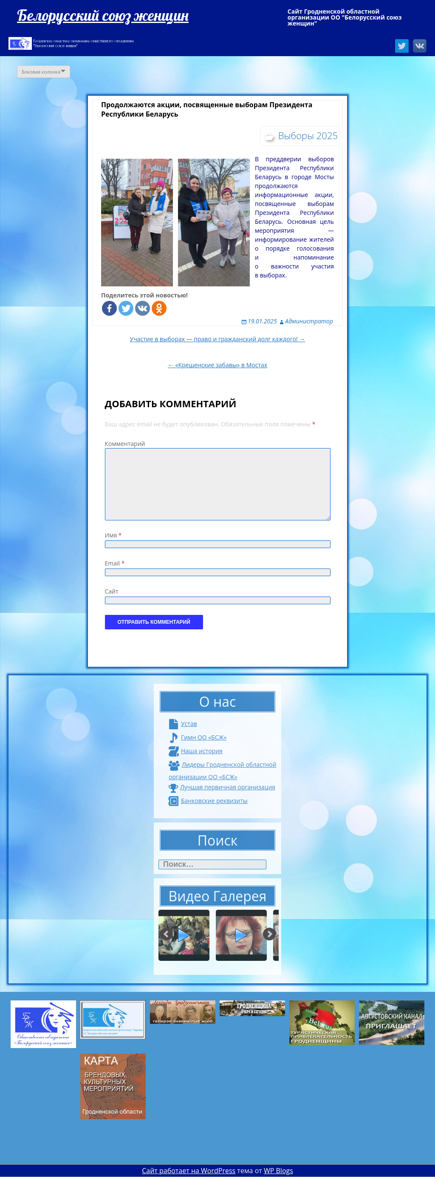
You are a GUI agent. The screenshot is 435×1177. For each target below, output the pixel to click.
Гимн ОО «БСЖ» (197, 737)
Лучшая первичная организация (222, 787)
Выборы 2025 (308, 135)
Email (115, 563)
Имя (113, 535)
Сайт (112, 591)
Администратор (309, 321)
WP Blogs (278, 1170)
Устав (183, 724)
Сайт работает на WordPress (188, 1170)
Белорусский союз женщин (103, 15)
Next (269, 934)
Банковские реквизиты (208, 801)
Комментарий (125, 444)
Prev (167, 934)
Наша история (196, 751)
